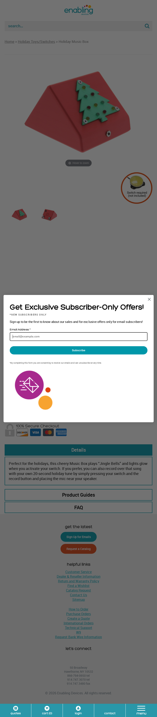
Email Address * (20, 329)
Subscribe (78, 350)
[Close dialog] (149, 299)
